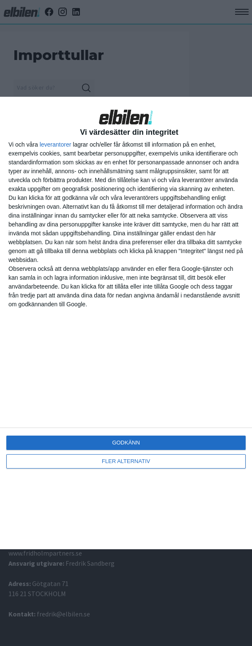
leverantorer (55, 144)
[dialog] (126, 323)
